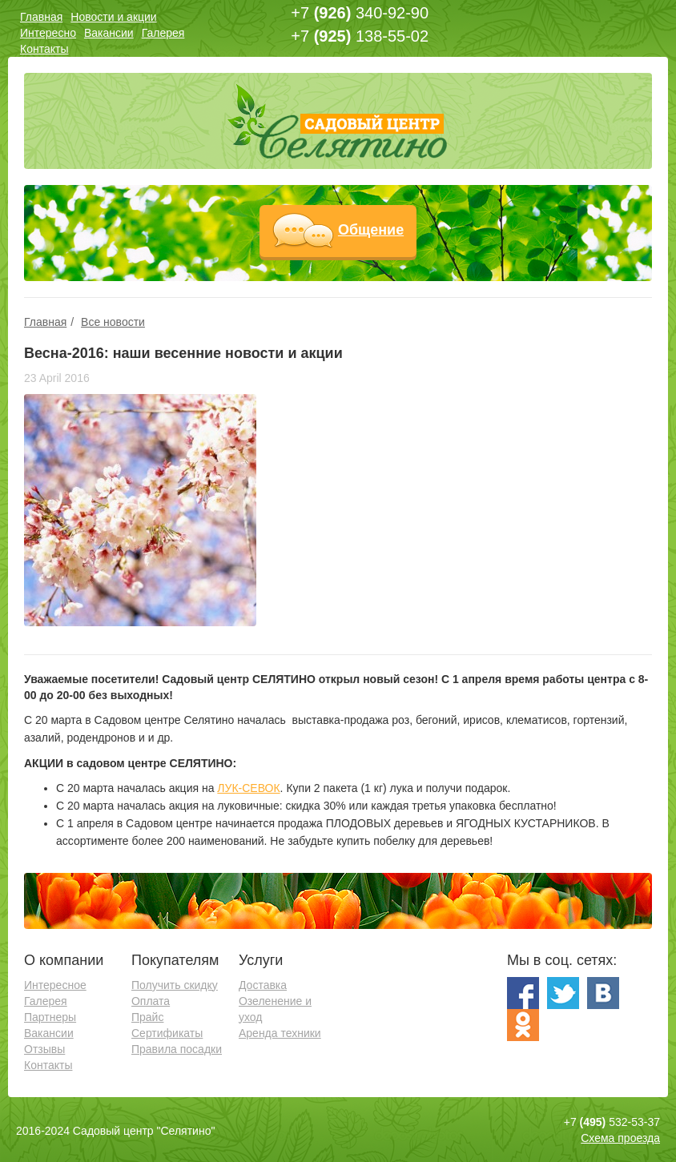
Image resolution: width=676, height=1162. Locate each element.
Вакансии (109, 32)
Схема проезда (620, 1138)
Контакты (44, 48)
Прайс (147, 1017)
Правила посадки (176, 1049)
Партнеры (50, 1017)
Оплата (150, 1001)
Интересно (48, 32)
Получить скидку (174, 985)
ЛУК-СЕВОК (248, 788)
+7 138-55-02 (360, 36)
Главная (41, 16)
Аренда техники (280, 1033)
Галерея (163, 32)
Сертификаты (167, 1033)
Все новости (113, 322)
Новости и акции (113, 16)
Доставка (263, 985)
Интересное (55, 985)
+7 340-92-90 (360, 13)
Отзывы (44, 1049)
